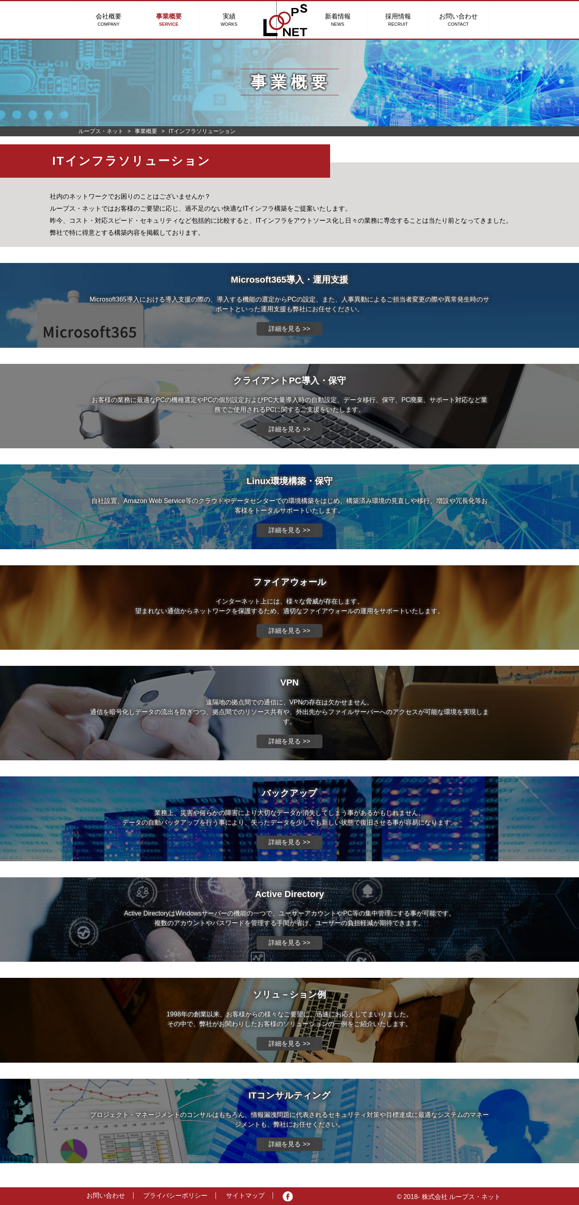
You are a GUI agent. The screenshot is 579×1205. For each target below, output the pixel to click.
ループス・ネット (100, 131)
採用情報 (410, 20)
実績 (229, 20)
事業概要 (169, 20)
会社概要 (108, 20)
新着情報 (350, 20)
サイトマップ (245, 1195)
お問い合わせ (470, 20)
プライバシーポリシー (175, 1195)
